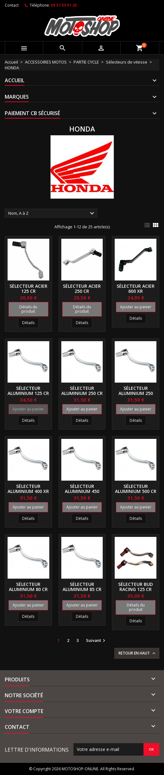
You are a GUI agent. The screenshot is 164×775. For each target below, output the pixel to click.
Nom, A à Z (52, 213)
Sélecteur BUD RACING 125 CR (135, 586)
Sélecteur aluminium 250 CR (82, 390)
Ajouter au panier (135, 307)
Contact (12, 5)
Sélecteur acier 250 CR (82, 288)
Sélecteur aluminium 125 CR (28, 390)
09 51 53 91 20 (64, 5)
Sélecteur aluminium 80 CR (28, 586)
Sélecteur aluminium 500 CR (135, 488)
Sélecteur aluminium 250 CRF (135, 393)
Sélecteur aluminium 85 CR (82, 586)
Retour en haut (137, 653)
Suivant (96, 640)
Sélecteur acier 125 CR (28, 288)
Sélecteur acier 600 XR (136, 288)
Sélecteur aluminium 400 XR (28, 488)
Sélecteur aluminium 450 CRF (82, 491)
